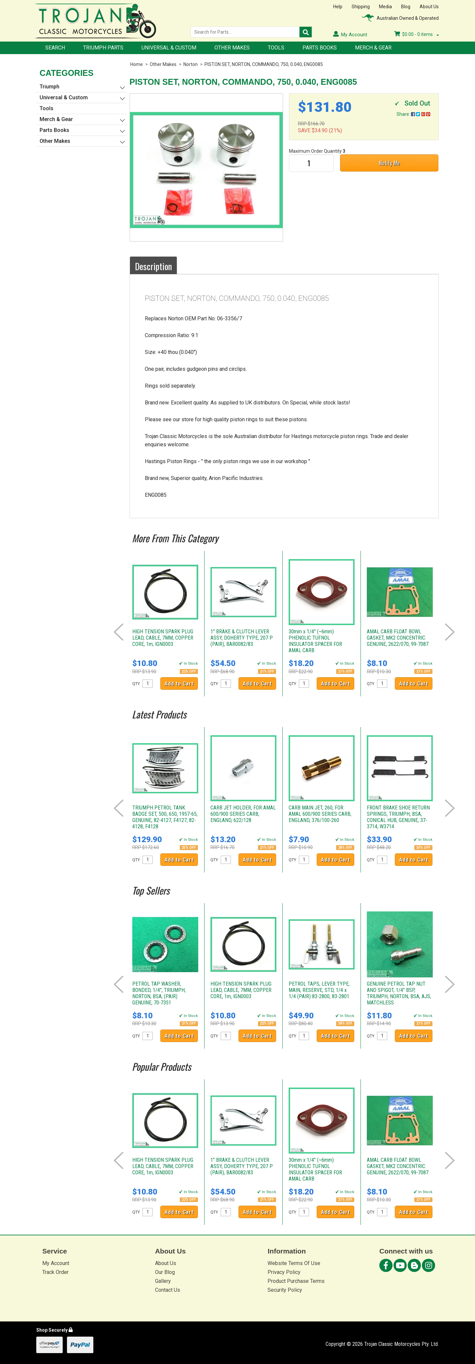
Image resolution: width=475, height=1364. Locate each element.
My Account (55, 1263)
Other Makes (232, 48)
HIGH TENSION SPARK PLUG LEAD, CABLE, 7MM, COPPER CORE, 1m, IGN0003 (162, 637)
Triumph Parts (103, 48)
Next (450, 632)
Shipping (361, 6)
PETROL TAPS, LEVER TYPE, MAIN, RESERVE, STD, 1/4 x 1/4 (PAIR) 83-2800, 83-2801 (319, 990)
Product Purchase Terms (296, 1281)
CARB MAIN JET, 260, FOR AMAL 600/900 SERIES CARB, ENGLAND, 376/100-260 (320, 814)
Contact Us (167, 1290)
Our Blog (165, 1272)
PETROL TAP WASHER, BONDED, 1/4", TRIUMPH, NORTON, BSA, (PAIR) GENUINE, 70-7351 (159, 993)
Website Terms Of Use (294, 1263)
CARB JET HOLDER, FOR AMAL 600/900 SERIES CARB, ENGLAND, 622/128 (243, 814)
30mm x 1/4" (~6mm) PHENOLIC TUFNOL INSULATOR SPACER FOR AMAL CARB (315, 640)
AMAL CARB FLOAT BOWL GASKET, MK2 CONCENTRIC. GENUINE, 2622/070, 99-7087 (397, 637)
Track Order (55, 1272)
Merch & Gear (373, 48)
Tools (276, 48)
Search (55, 48)
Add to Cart (179, 684)
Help (337, 6)
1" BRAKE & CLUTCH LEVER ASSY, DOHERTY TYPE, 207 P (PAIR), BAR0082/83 (241, 637)
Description (153, 266)
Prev (118, 632)
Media (385, 6)
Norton (190, 64)
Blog (405, 6)
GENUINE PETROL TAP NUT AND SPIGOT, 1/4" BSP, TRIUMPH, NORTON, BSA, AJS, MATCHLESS (399, 993)
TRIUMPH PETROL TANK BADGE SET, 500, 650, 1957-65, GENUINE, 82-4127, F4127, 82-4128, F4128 (165, 817)
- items (416, 34)
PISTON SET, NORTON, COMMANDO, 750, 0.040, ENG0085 (264, 64)
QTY (136, 684)
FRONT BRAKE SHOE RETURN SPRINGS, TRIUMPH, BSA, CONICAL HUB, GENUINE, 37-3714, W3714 (398, 817)
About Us (429, 6)
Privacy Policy (284, 1272)
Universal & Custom (169, 48)
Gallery (163, 1281)
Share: (413, 114)
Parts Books (319, 48)
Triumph (49, 86)
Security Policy (285, 1290)
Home (136, 64)
